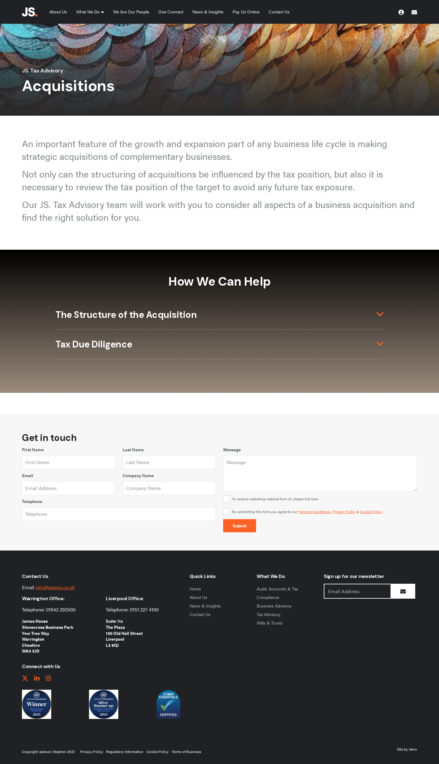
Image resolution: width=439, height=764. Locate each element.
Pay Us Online (246, 12)
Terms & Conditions (314, 511)
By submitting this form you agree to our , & (307, 511)
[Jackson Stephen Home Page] (29, 11)
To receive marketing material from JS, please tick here (275, 499)
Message (232, 449)
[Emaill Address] (357, 591)
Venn (413, 749)
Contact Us (279, 12)
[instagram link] (48, 678)
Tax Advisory (268, 614)
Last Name (133, 449)
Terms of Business (186, 751)
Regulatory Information (124, 751)
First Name (33, 449)
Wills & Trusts (270, 623)
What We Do (88, 12)
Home (195, 589)
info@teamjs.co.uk (55, 587)
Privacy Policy (344, 511)
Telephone (32, 501)
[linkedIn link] (37, 678)
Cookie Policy (371, 511)
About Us (58, 12)
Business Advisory (274, 606)
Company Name (138, 475)
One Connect (170, 12)
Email (27, 475)
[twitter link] (25, 678)
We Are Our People (131, 12)
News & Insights (207, 12)
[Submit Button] (403, 591)
